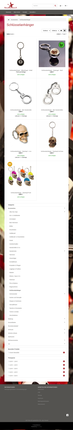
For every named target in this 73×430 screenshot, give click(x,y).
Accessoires (37, 208)
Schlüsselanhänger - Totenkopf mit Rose (52, 151)
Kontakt (25, 12)
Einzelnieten (12, 229)
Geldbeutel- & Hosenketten (16, 237)
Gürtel (11, 240)
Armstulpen (12, 219)
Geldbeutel (12, 233)
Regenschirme (13, 286)
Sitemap (40, 395)
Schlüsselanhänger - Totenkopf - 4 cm (20, 151)
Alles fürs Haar (37, 211)
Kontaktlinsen (13, 262)
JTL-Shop (39, 426)
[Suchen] (43, 5)
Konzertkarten (37, 322)
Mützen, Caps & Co (14, 276)
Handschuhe (37, 251)
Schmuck (37, 329)
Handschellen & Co (14, 247)
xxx (37, 343)
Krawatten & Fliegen (15, 265)
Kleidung (37, 318)
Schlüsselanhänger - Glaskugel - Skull (52, 70)
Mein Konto (17, 12)
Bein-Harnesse (13, 222)
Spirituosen (11, 336)
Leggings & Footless (15, 269)
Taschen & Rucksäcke (15, 308)
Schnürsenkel (37, 293)
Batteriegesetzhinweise (43, 401)
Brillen (11, 226)
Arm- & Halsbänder (14, 215)
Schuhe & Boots (37, 333)
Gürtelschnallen (13, 244)
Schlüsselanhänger (15, 290)
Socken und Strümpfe (15, 297)
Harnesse (12, 254)
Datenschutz (41, 389)
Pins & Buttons (13, 283)
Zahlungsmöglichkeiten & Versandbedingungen (15, 389)
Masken (11, 272)
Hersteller (33, 12)
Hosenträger (12, 258)
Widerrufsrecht (41, 404)
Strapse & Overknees (15, 301)
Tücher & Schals (14, 311)
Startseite (8, 12)
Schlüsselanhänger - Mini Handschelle (20, 110)
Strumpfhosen (13, 304)
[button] (61, 30)
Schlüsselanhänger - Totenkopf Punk (21, 192)
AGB (39, 392)
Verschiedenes (13, 315)
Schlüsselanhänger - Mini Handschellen (52, 110)
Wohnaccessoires (37, 340)
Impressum (40, 398)
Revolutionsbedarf (13, 326)
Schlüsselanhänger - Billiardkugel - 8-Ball (21, 70)
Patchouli (12, 279)
